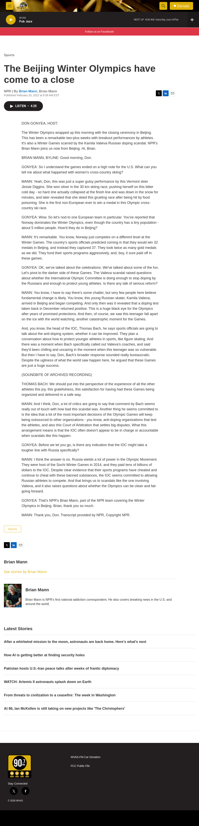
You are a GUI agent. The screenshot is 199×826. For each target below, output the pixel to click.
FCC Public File (80, 766)
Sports (9, 55)
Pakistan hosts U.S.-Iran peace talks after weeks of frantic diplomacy (61, 668)
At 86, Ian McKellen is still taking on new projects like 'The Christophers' (64, 708)
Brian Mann (28, 91)
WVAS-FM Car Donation (85, 757)
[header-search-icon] (163, 6)
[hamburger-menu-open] (9, 6)
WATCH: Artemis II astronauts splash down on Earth (47, 682)
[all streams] (193, 20)
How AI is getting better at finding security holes (44, 655)
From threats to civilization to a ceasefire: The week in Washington (59, 695)
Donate (183, 6)
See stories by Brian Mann (25, 571)
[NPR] (89, 818)
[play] (11, 19)
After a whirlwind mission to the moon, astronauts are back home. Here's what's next (75, 642)
